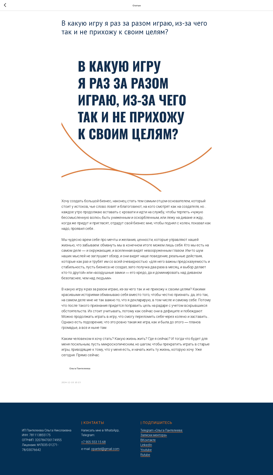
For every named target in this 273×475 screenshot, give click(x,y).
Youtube (146, 450)
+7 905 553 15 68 (93, 442)
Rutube (145, 455)
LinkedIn (146, 445)
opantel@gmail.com (105, 449)
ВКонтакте (148, 440)
